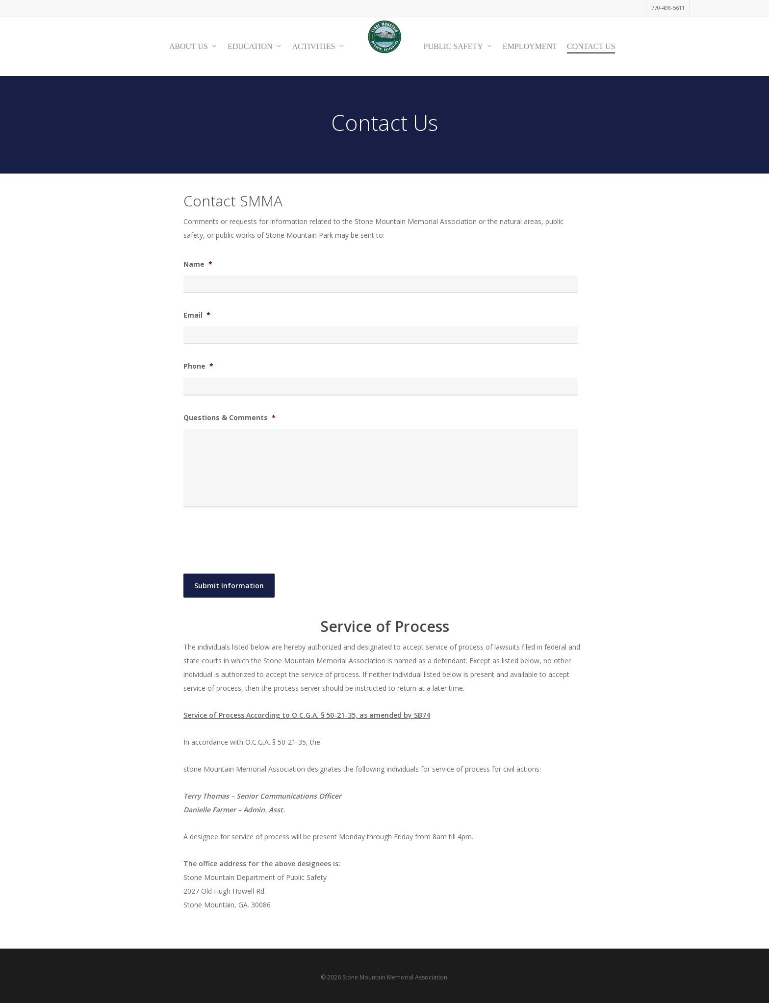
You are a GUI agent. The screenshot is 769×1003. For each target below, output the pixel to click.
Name (197, 264)
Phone (198, 366)
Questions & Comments (229, 417)
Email (196, 315)
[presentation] (258, 539)
